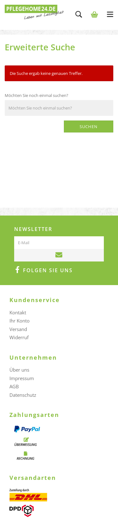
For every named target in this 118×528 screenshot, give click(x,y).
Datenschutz (22, 395)
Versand (18, 329)
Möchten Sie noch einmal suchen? (36, 95)
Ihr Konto (19, 320)
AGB (14, 386)
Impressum (21, 378)
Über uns (19, 370)
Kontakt (17, 312)
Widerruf (19, 337)
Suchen (89, 126)
